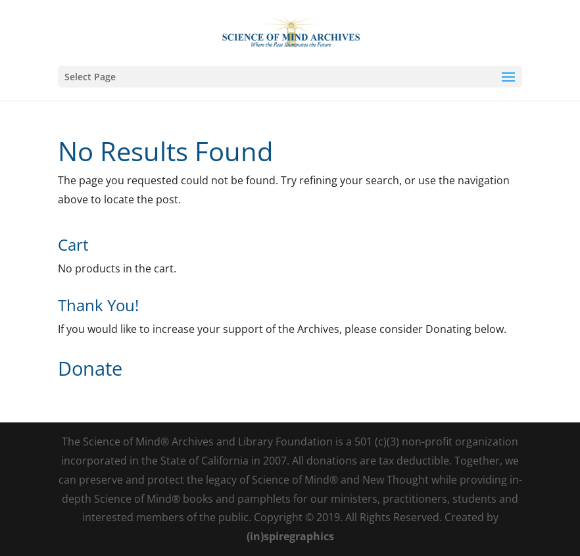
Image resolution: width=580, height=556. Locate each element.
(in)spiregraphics (290, 536)
